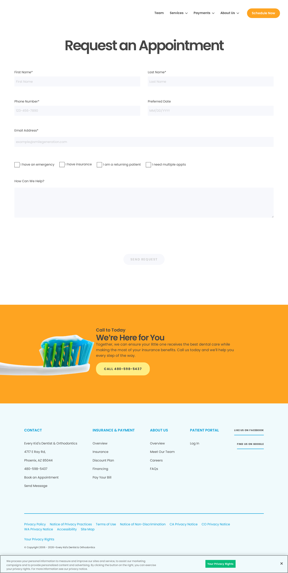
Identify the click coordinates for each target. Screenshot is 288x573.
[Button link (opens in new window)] (249, 431)
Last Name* (211, 78)
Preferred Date (211, 107)
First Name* (77, 78)
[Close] (281, 563)
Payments (202, 13)
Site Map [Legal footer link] (88, 529)
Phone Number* (77, 107)
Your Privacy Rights (39, 539)
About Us (227, 13)
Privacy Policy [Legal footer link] (35, 524)
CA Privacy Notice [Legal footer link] (184, 524)
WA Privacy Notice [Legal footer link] (38, 529)
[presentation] (144, 238)
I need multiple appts (158, 164)
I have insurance (70, 164)
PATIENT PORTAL (204, 430)
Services (177, 13)
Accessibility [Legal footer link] (67, 529)
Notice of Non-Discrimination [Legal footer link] (143, 524)
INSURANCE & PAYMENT (114, 430)
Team (159, 13)
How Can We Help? (144, 198)
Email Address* (144, 137)
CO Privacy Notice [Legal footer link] (216, 524)
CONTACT (33, 430)
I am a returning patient (110, 164)
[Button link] (263, 13)
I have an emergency (27, 164)
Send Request (144, 259)
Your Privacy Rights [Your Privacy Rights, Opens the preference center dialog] (220, 564)
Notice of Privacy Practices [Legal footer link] (71, 524)
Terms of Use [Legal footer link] (106, 524)
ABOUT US (159, 430)
